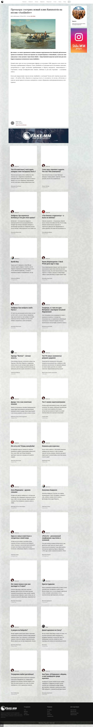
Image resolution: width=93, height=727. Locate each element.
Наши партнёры (73, 712)
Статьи (36, 1)
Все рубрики (49, 712)
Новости (31, 1)
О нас (55, 1)
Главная (24, 1)
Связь (60, 1)
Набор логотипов (73, 717)
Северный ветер (50, 718)
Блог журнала (26, 717)
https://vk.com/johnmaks (21, 125)
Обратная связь (73, 714)
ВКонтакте (26, 714)
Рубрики (42, 1)
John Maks (33, 16)
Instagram (26, 715)
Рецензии (49, 1)
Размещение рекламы (74, 715)
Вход (65, 1)
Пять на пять (49, 717)
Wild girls (48, 715)
